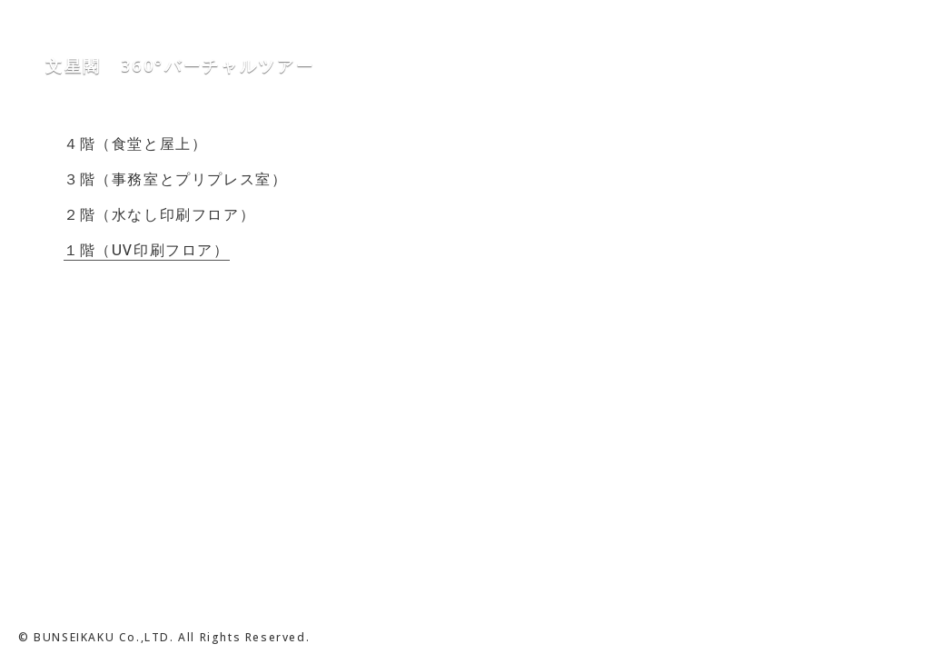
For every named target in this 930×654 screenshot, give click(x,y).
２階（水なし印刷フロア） (159, 214)
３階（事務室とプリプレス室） (175, 179)
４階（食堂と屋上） (135, 143)
